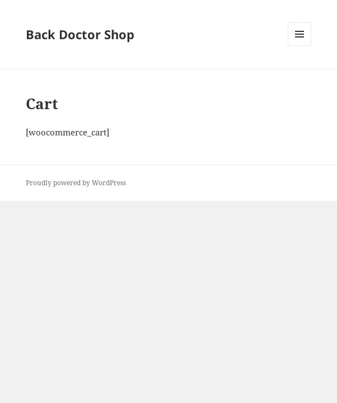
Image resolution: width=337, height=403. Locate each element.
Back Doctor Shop (80, 34)
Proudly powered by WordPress (76, 183)
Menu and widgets (299, 45)
